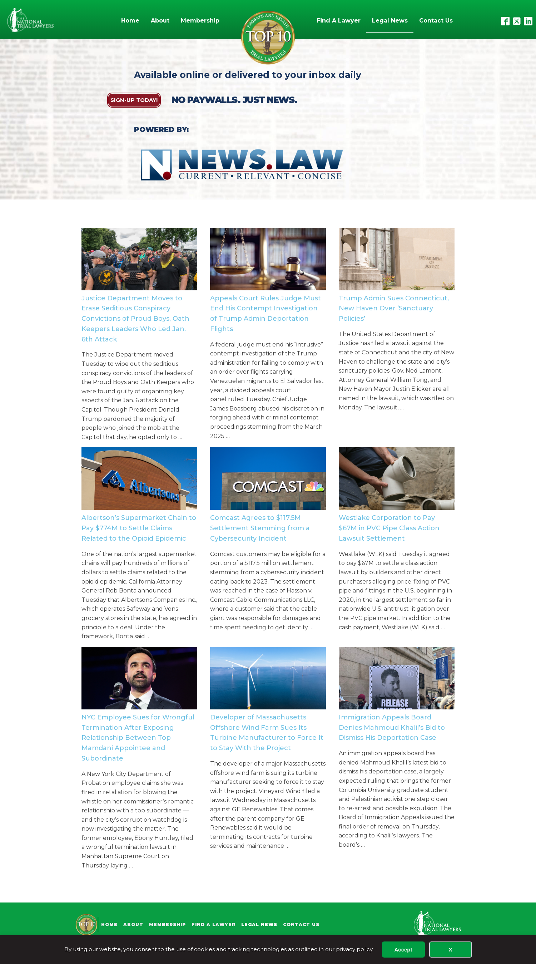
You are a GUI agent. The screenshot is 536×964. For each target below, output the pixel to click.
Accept (403, 949)
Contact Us (436, 20)
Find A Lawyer (339, 20)
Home (130, 20)
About (160, 20)
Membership (200, 20)
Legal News (390, 20)
